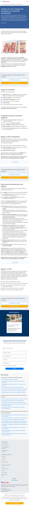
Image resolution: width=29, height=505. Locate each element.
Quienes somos (4, 472)
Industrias (3, 458)
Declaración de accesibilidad (14, 500)
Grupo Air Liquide (5, 468)
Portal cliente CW (5, 462)
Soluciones (3, 456)
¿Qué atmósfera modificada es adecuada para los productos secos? (15, 417)
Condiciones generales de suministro (17, 495)
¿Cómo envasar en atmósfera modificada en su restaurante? (13, 419)
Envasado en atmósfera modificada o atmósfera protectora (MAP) (14, 389)
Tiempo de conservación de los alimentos (9, 379)
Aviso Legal (6, 495)
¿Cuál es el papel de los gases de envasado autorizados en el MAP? (14, 398)
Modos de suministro (5, 445)
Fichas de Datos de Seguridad (5, 451)
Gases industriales (5, 443)
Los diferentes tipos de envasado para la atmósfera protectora (13, 402)
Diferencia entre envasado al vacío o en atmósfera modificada (13, 392)
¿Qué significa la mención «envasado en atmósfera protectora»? (14, 390)
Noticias (3, 470)
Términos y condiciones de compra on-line (18, 497)
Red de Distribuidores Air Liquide (5, 448)
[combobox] (27, 1)
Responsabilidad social (4, 475)
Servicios (3, 460)
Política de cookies (5, 497)
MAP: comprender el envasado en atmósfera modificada (12, 387)
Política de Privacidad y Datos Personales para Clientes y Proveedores (14, 498)
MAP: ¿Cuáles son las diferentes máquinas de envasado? (12, 400)
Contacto (3, 466)
